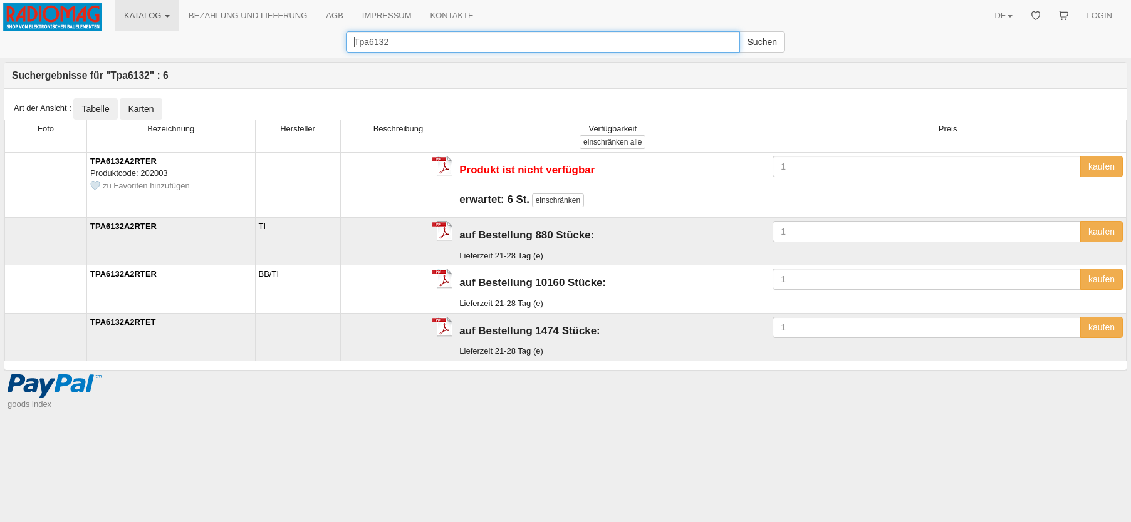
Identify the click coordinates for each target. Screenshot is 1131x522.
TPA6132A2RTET (123, 322)
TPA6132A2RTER (123, 161)
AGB (334, 15)
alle (612, 142)
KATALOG (147, 15)
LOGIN (1099, 15)
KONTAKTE (452, 15)
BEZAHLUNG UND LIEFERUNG (248, 15)
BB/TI (269, 274)
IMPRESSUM (387, 15)
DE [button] (1003, 15)
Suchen (762, 42)
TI (262, 226)
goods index (29, 404)
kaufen (1101, 166)
